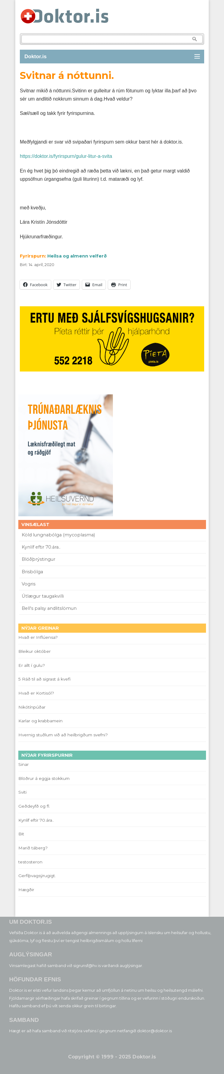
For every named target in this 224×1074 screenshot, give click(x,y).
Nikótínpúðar (31, 707)
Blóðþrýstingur (38, 559)
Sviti (22, 792)
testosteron (30, 861)
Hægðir (26, 889)
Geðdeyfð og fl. (34, 806)
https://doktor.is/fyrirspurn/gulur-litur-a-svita (66, 156)
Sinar (23, 764)
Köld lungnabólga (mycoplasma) (58, 535)
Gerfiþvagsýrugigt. (37, 875)
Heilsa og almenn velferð (77, 256)
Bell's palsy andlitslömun (49, 608)
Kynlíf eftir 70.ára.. (41, 547)
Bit (21, 833)
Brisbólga (32, 571)
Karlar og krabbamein (40, 720)
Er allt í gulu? (32, 665)
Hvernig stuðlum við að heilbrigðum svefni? (63, 734)
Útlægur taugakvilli (43, 596)
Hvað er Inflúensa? (38, 637)
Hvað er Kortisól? (36, 693)
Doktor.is (35, 56)
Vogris (28, 584)
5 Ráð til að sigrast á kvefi (45, 679)
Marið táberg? (33, 847)
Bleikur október (34, 651)
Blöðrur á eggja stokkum (44, 778)
